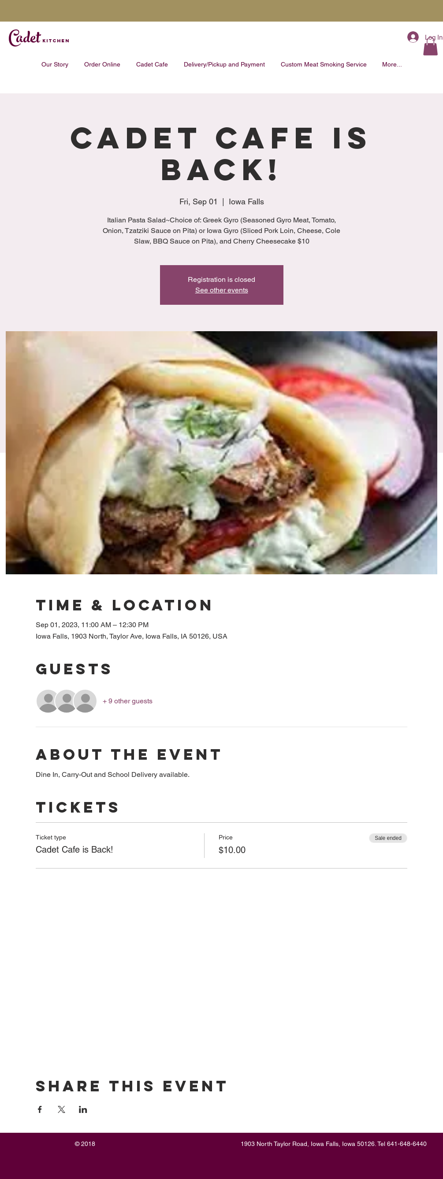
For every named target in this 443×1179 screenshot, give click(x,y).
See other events (221, 290)
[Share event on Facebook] (40, 1109)
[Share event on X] (61, 1109)
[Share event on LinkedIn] (83, 1109)
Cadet (39, 39)
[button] (430, 46)
